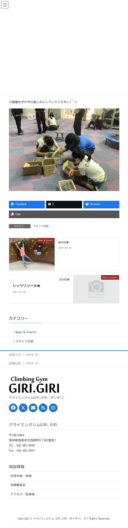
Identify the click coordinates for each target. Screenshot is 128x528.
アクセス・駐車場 (22, 494)
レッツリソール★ (26, 285)
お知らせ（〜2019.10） (25, 354)
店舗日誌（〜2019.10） (25, 363)
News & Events (25, 332)
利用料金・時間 (21, 475)
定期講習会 (18, 485)
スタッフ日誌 (41, 226)
